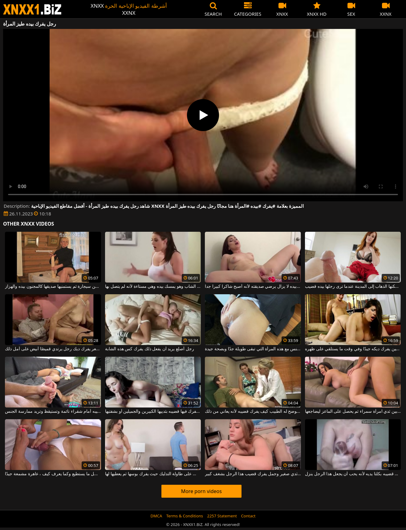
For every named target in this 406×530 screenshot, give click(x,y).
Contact (248, 516)
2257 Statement (222, 516)
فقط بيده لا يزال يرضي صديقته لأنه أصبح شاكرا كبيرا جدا (253, 286)
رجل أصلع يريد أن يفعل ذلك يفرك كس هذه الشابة (149, 349)
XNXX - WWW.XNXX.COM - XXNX (32, 9)
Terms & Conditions (184, 516)
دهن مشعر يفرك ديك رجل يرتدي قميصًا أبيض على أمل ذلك (53, 349)
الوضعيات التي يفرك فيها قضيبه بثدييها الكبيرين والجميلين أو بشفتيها (153, 411)
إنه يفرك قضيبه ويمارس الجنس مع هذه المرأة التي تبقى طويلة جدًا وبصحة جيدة (253, 349)
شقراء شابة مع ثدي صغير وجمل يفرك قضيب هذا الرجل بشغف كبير (253, 474)
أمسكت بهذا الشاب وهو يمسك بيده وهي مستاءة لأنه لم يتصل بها (153, 286)
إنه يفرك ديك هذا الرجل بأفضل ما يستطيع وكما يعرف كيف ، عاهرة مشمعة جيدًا (53, 474)
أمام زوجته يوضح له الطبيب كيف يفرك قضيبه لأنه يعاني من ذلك (253, 411)
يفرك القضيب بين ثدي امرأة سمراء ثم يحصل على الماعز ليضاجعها (353, 411)
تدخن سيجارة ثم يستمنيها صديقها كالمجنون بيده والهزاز (53, 286)
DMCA (156, 516)
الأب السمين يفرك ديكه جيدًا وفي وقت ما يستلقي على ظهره (353, 349)
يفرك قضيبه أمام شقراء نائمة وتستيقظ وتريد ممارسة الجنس (53, 411)
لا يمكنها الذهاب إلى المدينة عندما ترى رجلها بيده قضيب (353, 286)
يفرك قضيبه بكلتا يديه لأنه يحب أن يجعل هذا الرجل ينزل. (353, 474)
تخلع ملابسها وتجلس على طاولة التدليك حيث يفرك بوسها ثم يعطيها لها (153, 474)
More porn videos (201, 491)
